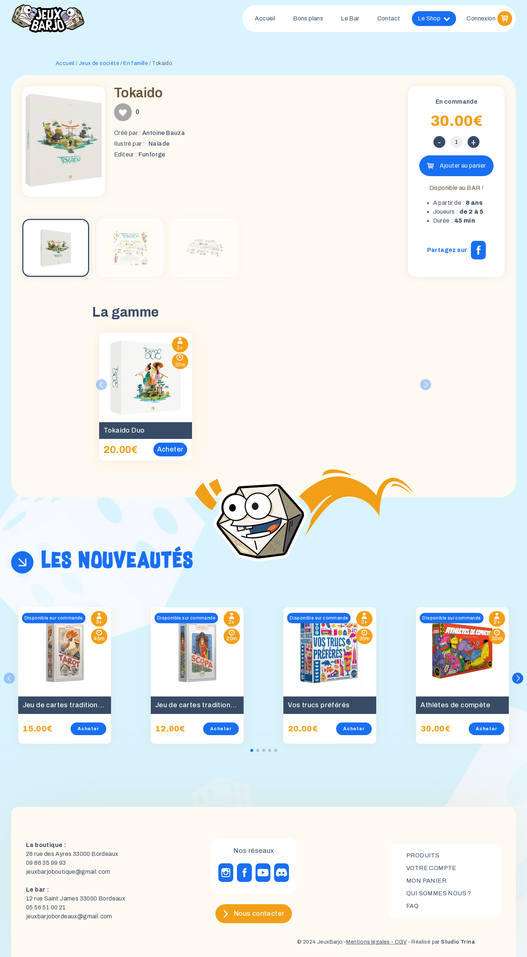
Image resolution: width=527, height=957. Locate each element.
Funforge (152, 154)
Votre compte (431, 868)
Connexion (480, 18)
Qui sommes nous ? (438, 893)
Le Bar (350, 18)
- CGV (398, 942)
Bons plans (308, 18)
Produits (422, 855)
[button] (517, 678)
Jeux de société (99, 63)
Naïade (159, 143)
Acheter (88, 728)
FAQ (412, 906)
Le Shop (434, 18)
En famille (135, 63)
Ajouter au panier (463, 165)
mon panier (426, 880)
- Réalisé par (441, 942)
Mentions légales (368, 942)
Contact (388, 18)
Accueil (265, 18)
